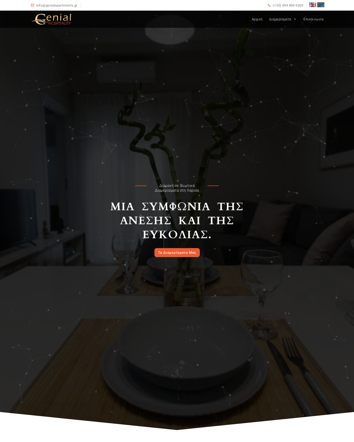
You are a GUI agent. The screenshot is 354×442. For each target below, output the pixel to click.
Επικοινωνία (313, 19)
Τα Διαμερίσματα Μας (177, 253)
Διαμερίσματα (283, 19)
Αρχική (257, 19)
